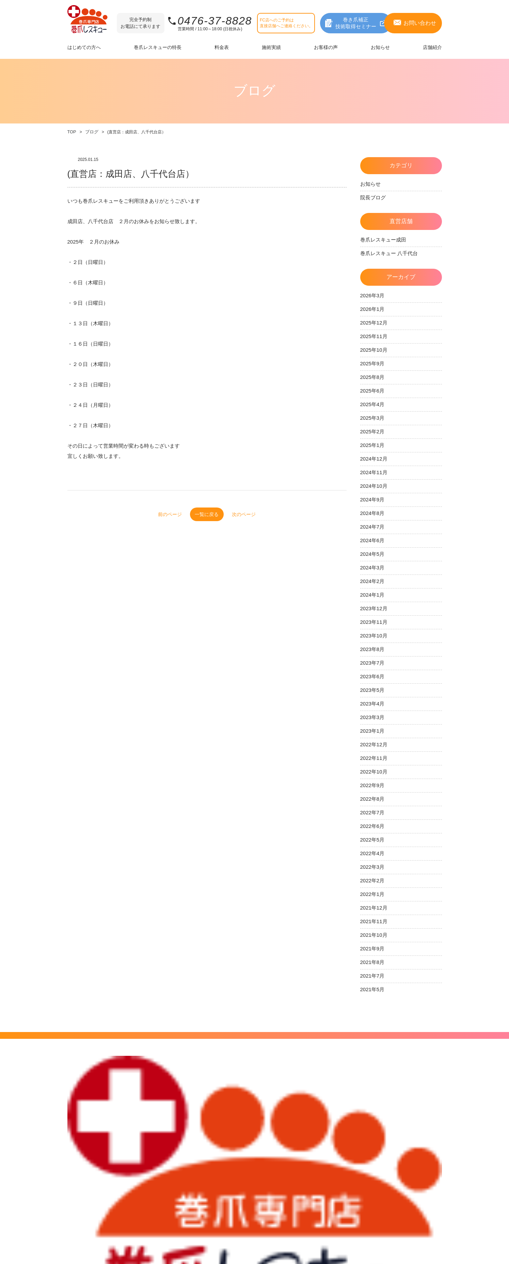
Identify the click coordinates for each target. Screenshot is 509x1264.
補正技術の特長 (153, 1119)
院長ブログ (373, 197)
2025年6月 (372, 391)
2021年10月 (373, 935)
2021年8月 (372, 962)
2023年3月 (372, 717)
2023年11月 (373, 622)
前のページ (152, 514)
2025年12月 (373, 323)
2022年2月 (372, 880)
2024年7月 (372, 527)
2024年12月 (373, 459)
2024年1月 (372, 595)
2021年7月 (372, 976)
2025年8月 (372, 377)
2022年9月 (372, 785)
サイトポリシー (413, 1107)
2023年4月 (372, 703)
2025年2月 (372, 431)
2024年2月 (372, 581)
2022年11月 (373, 758)
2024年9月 (372, 499)
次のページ (261, 514)
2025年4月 (372, 404)
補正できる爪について (89, 1119)
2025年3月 (372, 418)
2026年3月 (372, 295)
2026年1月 (372, 309)
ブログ (90, 132)
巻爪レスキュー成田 (383, 240)
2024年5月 (372, 554)
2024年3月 (372, 567)
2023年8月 (372, 649)
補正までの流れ (82, 1128)
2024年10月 (373, 486)
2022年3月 (372, 867)
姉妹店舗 (340, 1117)
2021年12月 (373, 908)
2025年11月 (373, 336)
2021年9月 (372, 948)
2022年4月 (372, 853)
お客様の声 (294, 1117)
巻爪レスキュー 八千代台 (389, 253)
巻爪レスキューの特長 (160, 1129)
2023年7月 (372, 663)
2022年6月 (372, 826)
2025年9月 (372, 363)
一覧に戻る (207, 514)
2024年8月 (372, 513)
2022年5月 (372, 840)
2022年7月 (372, 812)
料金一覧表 (219, 1128)
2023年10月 (373, 635)
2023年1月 (372, 731)
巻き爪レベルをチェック (232, 1119)
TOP (71, 132)
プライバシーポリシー (420, 1116)
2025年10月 (373, 350)
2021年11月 (373, 921)
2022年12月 (373, 744)
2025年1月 (372, 445)
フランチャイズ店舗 (351, 1127)
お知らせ (370, 184)
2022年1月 (372, 894)
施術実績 (292, 1107)
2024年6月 (372, 540)
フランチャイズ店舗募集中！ (353, 1160)
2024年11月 (373, 472)
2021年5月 (372, 989)
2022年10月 (373, 772)
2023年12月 (373, 608)
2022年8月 (372, 799)
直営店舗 (340, 1107)
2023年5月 (372, 690)
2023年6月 (372, 676)
